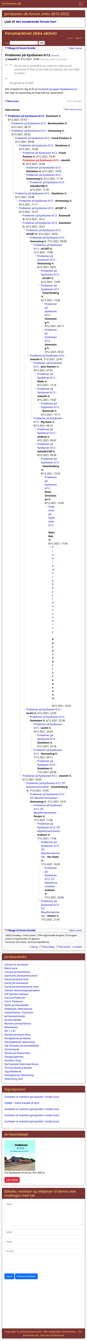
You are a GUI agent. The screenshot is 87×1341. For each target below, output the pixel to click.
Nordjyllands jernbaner (17, 1038)
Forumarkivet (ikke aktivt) (31, 33)
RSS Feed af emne (73, 109)
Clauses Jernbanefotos (17, 972)
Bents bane (11, 968)
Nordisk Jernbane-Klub (17, 1034)
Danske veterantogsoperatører (22, 990)
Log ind (69, 38)
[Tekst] (43, 1213)
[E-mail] (43, 1251)
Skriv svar (13, 101)
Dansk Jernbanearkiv (16, 983)
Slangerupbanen (14, 1056)
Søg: (7, 42)
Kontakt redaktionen (52, 1335)
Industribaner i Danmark (18, 1012)
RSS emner (65, 946)
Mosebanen (11, 1027)
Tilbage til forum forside (21, 48)
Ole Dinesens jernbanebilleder (21, 1045)
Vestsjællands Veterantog (19, 1075)
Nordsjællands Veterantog (19, 1042)
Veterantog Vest (13, 1079)
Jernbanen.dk (11, 3)
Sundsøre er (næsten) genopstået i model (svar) (31, 1096)
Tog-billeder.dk (12, 1071)
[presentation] (27, 1264)
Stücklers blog (12, 1060)
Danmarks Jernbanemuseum (21, 975)
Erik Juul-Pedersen (15, 997)
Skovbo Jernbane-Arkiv (17, 1053)
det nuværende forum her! (36, 22)
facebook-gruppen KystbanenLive (57, 89)
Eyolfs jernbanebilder (16, 1005)
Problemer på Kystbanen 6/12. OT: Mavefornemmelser (48, 827)
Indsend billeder (26, 1276)
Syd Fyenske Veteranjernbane (21, 1064)
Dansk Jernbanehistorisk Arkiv (21, 986)
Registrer (78, 38)
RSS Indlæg (48, 946)
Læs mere (12, 1180)
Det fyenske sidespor (16, 994)
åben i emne (76, 48)
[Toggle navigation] (81, 4)
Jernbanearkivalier (15, 1016)
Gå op (35, 946)
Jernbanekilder (12, 1020)
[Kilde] (43, 1232)
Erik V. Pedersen (13, 1001)
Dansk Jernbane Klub (16, 979)
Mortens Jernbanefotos (17, 1023)
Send (9, 1276)
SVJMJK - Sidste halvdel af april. (22, 1103)
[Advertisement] (43, 1304)
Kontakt (78, 946)
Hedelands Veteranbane (18, 1008)
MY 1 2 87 (10, 1031)
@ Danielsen (61, 59)
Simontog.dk (11, 1049)
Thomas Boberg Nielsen (18, 1067)
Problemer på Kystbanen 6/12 (26, 116)
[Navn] (43, 1242)
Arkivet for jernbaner (16, 964)
